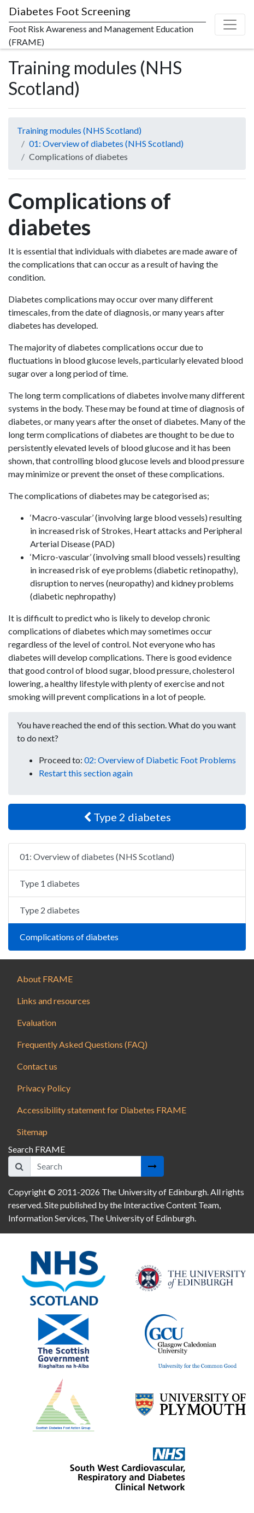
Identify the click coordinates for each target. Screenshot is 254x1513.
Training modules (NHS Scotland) (79, 130)
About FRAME (45, 979)
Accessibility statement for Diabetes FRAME (102, 1110)
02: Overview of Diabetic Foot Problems (160, 760)
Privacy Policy (43, 1088)
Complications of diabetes (69, 936)
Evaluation (36, 1022)
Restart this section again (86, 773)
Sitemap (32, 1131)
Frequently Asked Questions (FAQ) (82, 1044)
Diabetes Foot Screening (70, 10)
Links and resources (53, 1000)
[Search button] (152, 1166)
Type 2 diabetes (127, 816)
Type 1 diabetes (50, 883)
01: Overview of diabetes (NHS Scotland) (106, 143)
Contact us (37, 1066)
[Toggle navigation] (230, 24)
